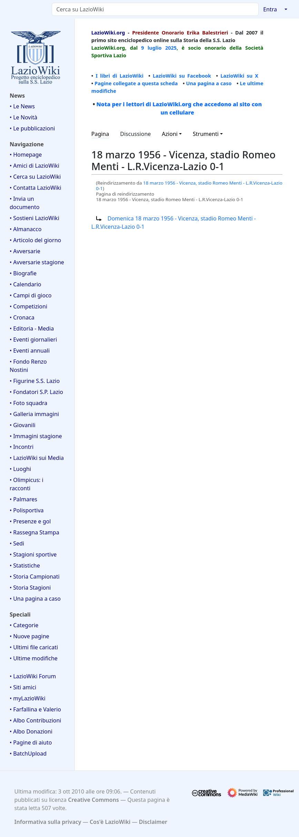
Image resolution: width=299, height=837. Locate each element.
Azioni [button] (170, 134)
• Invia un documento (24, 203)
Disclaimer (153, 822)
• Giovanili (23, 425)
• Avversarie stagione (37, 262)
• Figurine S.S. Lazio (35, 381)
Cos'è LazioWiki (110, 822)
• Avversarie (25, 251)
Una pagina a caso (208, 83)
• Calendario (25, 284)
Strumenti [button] (206, 134)
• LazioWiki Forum (33, 676)
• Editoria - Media (32, 328)
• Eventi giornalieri (33, 339)
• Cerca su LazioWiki (35, 176)
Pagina (100, 134)
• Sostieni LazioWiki (34, 218)
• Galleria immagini (34, 414)
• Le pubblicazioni (32, 128)
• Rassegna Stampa (34, 532)
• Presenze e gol (30, 521)
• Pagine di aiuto (31, 742)
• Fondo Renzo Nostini (28, 366)
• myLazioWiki (28, 698)
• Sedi (17, 543)
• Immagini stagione (36, 436)
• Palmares (23, 499)
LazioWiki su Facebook (182, 75)
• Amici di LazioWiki (34, 165)
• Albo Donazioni (31, 731)
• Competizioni (28, 306)
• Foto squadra (28, 403)
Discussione (135, 134)
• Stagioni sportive (33, 554)
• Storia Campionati (35, 576)
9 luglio (151, 47)
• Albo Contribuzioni (35, 720)
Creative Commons (93, 800)
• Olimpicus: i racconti (26, 484)
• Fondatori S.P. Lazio (36, 392)
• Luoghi (20, 469)
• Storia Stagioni (30, 587)
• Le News (22, 106)
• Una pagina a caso (35, 598)
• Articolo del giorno (35, 240)
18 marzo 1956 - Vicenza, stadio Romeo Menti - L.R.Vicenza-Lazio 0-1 (189, 185)
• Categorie (24, 625)
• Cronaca (22, 317)
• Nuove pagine (29, 636)
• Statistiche (25, 565)
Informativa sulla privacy (47, 822)
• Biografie (23, 273)
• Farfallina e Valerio (35, 709)
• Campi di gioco (31, 295)
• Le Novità (23, 117)
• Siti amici (23, 687)
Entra (270, 9)
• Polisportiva (27, 510)
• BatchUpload (28, 753)
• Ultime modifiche (34, 658)
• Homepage (26, 154)
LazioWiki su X (239, 75)
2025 (171, 47)
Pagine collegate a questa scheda (136, 83)
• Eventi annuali (30, 350)
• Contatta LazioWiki (35, 187)
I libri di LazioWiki (119, 75)
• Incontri (21, 447)
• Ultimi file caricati (34, 647)
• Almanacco (25, 229)
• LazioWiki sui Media (37, 458)
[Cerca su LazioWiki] (155, 9)
